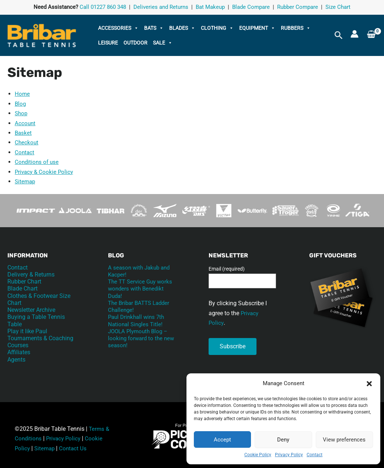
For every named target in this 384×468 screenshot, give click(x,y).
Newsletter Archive (31, 309)
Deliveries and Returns (160, 7)
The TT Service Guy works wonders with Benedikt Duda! (134, 288)
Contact (314, 454)
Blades (182, 28)
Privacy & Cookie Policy (45, 171)
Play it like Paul (27, 331)
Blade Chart (22, 288)
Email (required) (227, 269)
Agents (16, 359)
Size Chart (337, 7)
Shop (21, 113)
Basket (23, 132)
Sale (162, 42)
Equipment (257, 28)
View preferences (344, 439)
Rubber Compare (297, 7)
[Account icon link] (354, 34)
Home (22, 93)
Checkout (27, 142)
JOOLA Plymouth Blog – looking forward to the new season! (140, 338)
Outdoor (135, 43)
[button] (369, 383)
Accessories (118, 28)
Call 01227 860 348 (103, 7)
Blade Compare (251, 7)
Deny (283, 439)
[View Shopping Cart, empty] (371, 35)
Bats (154, 28)
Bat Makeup (210, 7)
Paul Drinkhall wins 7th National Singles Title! (138, 320)
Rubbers (296, 28)
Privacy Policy (289, 454)
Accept (222, 439)
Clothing (217, 28)
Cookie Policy (257, 454)
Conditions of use (37, 161)
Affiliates (18, 352)
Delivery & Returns (31, 274)
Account (25, 123)
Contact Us (75, 448)
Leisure (108, 43)
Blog (21, 103)
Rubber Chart (24, 281)
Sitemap (25, 181)
